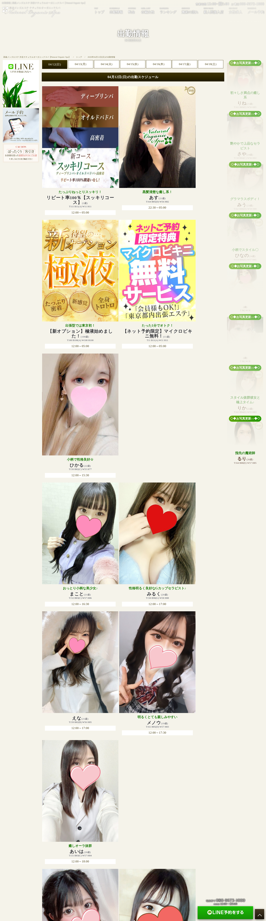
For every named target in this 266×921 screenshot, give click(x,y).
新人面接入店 (214, 10)
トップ (99, 10)
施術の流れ (190, 10)
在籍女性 (147, 10)
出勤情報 (116, 10)
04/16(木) (158, 64)
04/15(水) (132, 64)
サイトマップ (198, 842)
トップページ (68, 842)
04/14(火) (106, 64)
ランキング (168, 10)
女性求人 (166, 842)
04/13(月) (80, 64)
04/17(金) (184, 64)
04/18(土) (210, 64)
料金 (132, 10)
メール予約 (181, 842)
